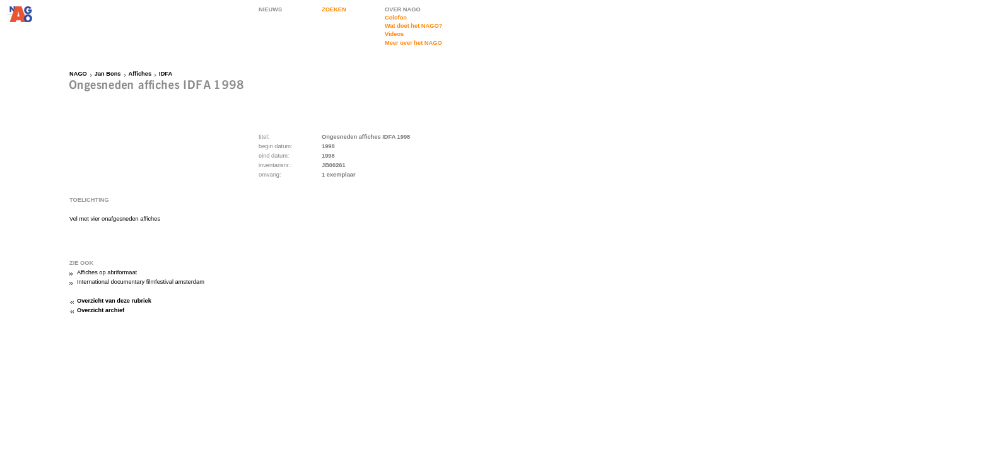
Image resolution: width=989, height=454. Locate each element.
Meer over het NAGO (413, 43)
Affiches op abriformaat (107, 272)
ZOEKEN (334, 9)
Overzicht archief (100, 310)
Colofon (396, 18)
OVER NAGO (403, 9)
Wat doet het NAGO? (413, 26)
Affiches (140, 74)
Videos (394, 34)
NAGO (78, 74)
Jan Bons (108, 74)
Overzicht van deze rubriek (114, 301)
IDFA (165, 74)
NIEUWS (270, 9)
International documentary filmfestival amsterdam (140, 282)
